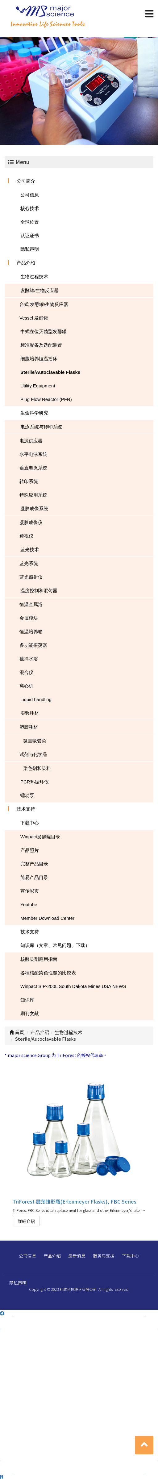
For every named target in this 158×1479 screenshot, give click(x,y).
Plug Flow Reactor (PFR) (46, 399)
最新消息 (76, 1256)
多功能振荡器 (33, 645)
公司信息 (29, 194)
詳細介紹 (26, 1221)
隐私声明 (29, 249)
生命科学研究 (34, 412)
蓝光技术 (29, 549)
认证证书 (29, 235)
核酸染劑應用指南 (38, 959)
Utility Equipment (37, 385)
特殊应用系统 (33, 495)
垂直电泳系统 (33, 467)
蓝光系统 (28, 563)
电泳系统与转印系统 (41, 426)
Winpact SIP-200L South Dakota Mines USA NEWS (73, 986)
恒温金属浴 (31, 604)
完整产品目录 (34, 863)
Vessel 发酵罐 (33, 317)
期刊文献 (29, 1013)
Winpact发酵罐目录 (40, 836)
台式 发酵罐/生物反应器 (43, 304)
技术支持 (26, 809)
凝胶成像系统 (34, 508)
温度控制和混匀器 (38, 590)
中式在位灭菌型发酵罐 (43, 331)
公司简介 (26, 181)
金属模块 (28, 618)
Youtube (28, 904)
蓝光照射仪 (31, 577)
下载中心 (29, 822)
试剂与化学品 (33, 754)
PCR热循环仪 (34, 781)
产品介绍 (26, 262)
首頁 (16, 1032)
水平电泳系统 (33, 454)
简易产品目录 (34, 877)
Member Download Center (47, 918)
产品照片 (29, 850)
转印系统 (28, 481)
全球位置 (29, 222)
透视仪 (26, 536)
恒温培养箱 (31, 631)
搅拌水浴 (28, 658)
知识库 (27, 999)
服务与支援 (103, 1256)
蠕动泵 (27, 795)
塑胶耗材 (28, 726)
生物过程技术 (34, 276)
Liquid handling (36, 699)
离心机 (26, 685)
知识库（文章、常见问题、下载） (55, 945)
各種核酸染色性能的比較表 (48, 972)
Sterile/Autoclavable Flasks (50, 372)
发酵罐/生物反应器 (39, 290)
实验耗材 (29, 713)
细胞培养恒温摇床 (38, 358)
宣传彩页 (29, 891)
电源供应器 (31, 440)
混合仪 (26, 672)
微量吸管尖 (34, 740)
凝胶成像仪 (31, 522)
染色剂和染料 (37, 768)
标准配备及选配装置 (41, 345)
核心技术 (29, 208)
